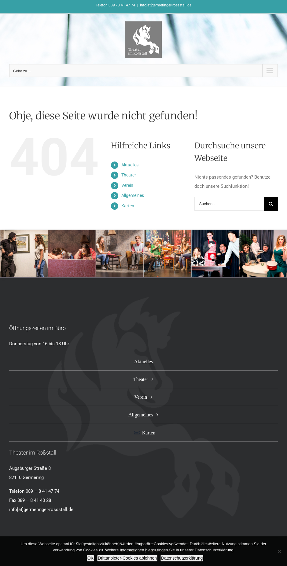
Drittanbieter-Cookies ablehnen (127, 558)
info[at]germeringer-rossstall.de (165, 5)
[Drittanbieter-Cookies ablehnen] (279, 551)
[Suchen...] (229, 204)
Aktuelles (129, 164)
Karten (127, 205)
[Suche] (271, 204)
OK (90, 558)
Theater (128, 174)
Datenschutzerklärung (182, 558)
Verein (127, 185)
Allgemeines (132, 195)
